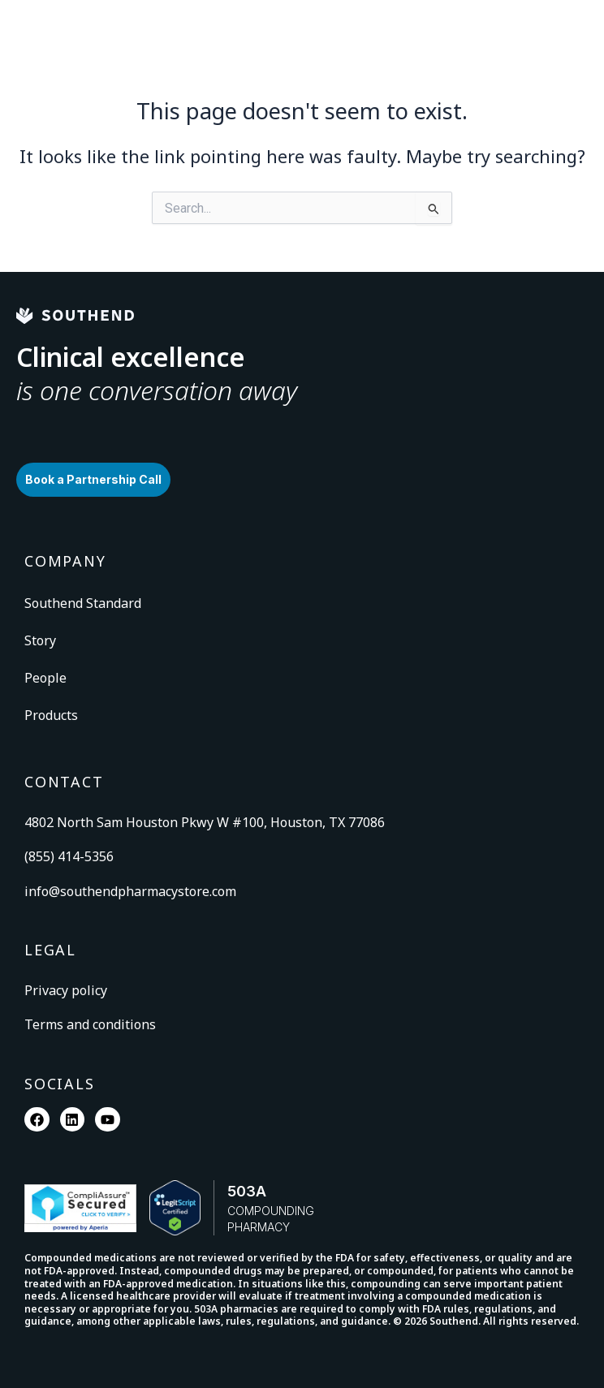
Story (40, 640)
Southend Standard (82, 603)
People (45, 678)
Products (51, 715)
